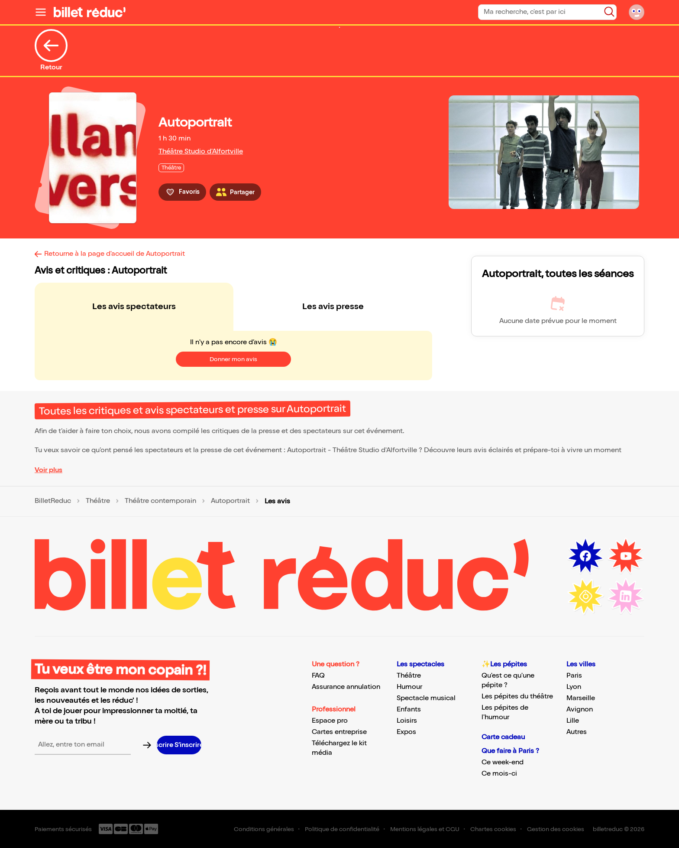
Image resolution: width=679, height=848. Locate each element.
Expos (406, 732)
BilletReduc (53, 501)
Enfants (409, 709)
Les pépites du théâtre (517, 696)
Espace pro (330, 721)
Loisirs (407, 721)
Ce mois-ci (499, 774)
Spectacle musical (426, 698)
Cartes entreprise (339, 732)
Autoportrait (230, 501)
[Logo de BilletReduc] (90, 12)
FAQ (318, 676)
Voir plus (48, 470)
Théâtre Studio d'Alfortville (200, 151)
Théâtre (98, 501)
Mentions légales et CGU (424, 829)
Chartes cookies (493, 829)
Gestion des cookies (555, 829)
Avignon (579, 709)
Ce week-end (503, 762)
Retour (51, 50)
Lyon (573, 687)
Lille (572, 721)
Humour (409, 687)
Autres (576, 732)
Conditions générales (264, 829)
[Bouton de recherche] (609, 12)
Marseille (580, 698)
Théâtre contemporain (160, 501)
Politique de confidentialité (342, 829)
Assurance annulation (346, 687)
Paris (574, 676)
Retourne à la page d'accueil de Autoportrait (114, 254)
